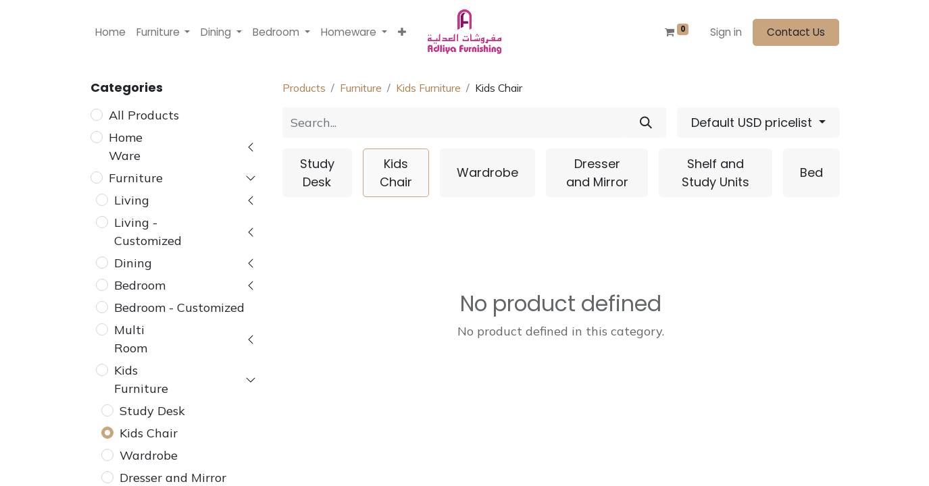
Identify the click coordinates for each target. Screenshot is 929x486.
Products (304, 87)
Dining (133, 263)
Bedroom (140, 285)
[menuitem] (110, 33)
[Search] (646, 122)
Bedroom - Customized (179, 307)
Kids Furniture (141, 379)
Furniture (136, 178)
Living (131, 200)
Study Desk (152, 410)
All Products (144, 115)
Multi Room (130, 339)
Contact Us (796, 32)
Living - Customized (148, 231)
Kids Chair (149, 433)
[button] (402, 33)
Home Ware (126, 146)
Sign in (726, 32)
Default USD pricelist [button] (753, 122)
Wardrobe (149, 455)
